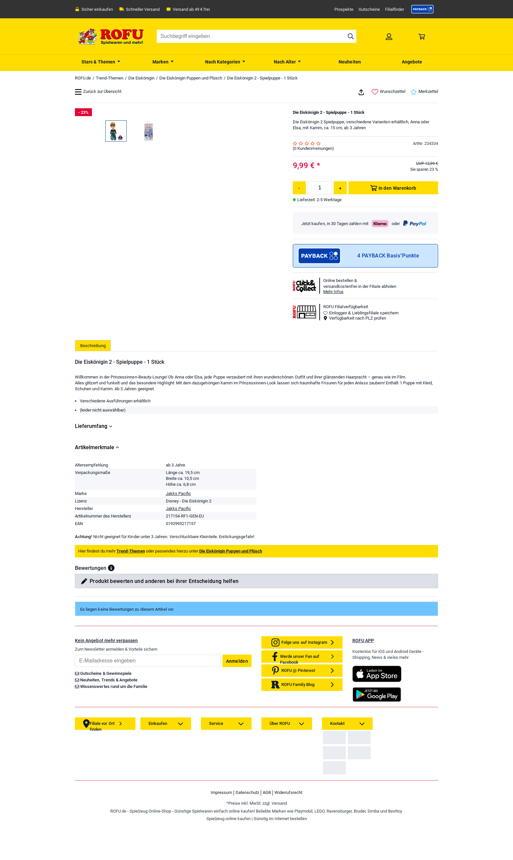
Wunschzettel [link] (388, 92)
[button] (111, 568)
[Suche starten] (350, 36)
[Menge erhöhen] (340, 187)
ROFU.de (83, 78)
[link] (422, 9)
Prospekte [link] (343, 9)
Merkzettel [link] (424, 92)
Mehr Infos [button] (333, 292)
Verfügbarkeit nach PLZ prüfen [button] (354, 318)
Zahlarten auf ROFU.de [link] (346, 742)
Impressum (221, 823)
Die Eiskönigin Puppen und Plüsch (190, 78)
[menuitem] (101, 61)
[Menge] (320, 187)
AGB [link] (267, 823)
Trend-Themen (109, 78)
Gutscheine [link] (369, 9)
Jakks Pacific (178, 493)
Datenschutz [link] (247, 823)
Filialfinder (394, 9)
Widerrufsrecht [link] (288, 823)
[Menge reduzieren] (299, 187)
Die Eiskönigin (141, 78)
